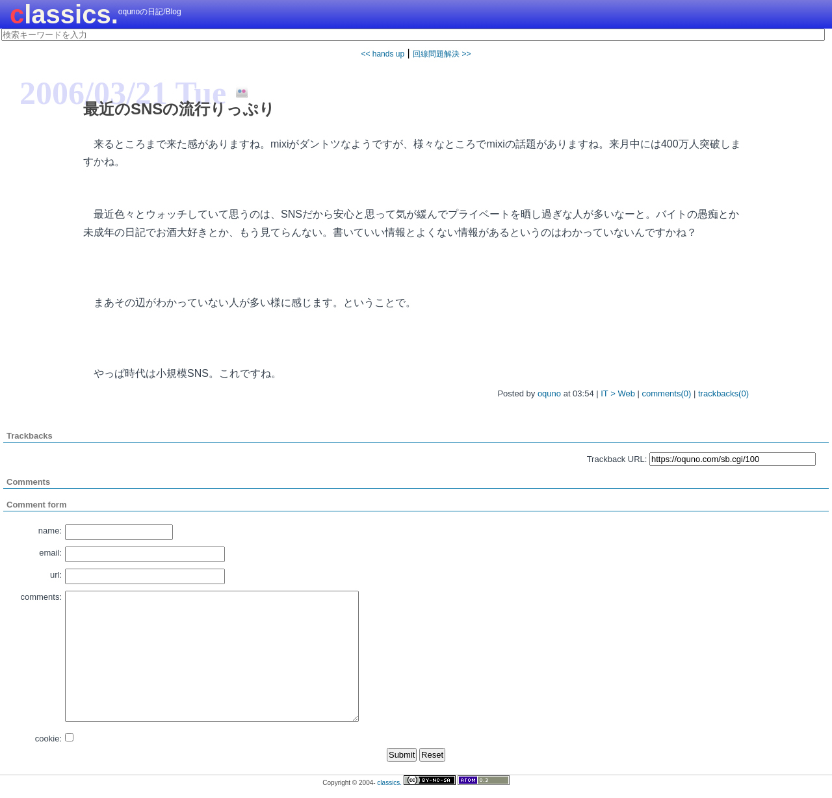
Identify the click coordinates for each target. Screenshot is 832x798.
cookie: (48, 738)
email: (50, 553)
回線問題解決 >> (442, 53)
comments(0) (667, 393)
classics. (64, 14)
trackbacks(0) (723, 393)
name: (50, 530)
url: (56, 575)
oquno (549, 393)
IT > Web (618, 393)
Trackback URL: (617, 459)
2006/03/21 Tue (123, 93)
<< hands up (382, 53)
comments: (41, 597)
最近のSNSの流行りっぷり (179, 109)
